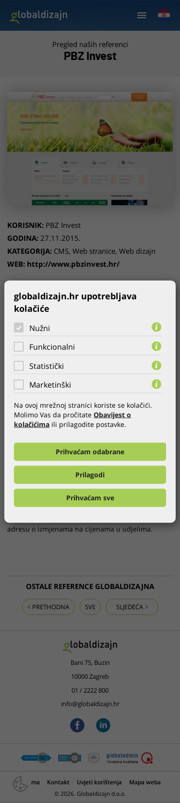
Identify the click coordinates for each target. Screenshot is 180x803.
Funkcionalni (52, 347)
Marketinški (50, 384)
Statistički (46, 366)
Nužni (39, 327)
